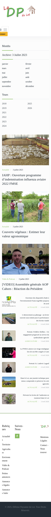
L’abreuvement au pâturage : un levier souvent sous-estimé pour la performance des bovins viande (34, 318)
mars (4, 68)
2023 (4, 121)
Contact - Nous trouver (44, 448)
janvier (5, 64)
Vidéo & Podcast (8, 279)
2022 (4, 117)
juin (27, 73)
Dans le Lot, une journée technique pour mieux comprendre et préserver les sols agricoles (35, 381)
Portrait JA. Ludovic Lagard (39, 363)
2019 (4, 108)
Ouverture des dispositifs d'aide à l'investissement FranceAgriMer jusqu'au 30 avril (34, 301)
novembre (6, 86)
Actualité (5, 170)
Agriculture (31, 341)
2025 (30, 103)
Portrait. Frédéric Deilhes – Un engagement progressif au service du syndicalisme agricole (36, 335)
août (27, 77)
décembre (30, 86)
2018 (4, 103)
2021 (4, 112)
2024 (4, 126)
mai (3, 73)
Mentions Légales (44, 439)
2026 (30, 108)
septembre (6, 82)
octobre (29, 82)
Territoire (6, 444)
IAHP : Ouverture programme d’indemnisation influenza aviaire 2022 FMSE (24, 179)
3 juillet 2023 (18, 170)
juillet (4, 77)
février (28, 64)
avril (28, 68)
